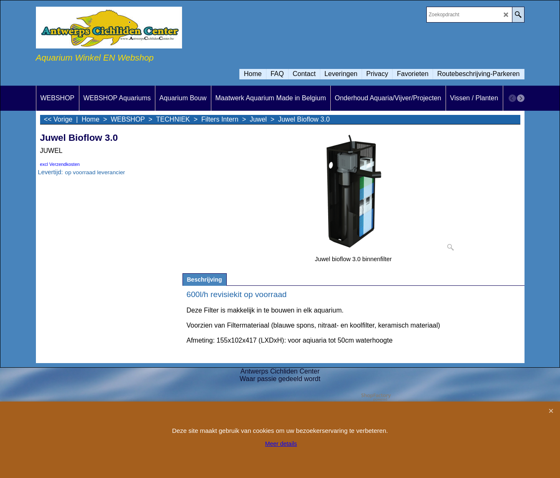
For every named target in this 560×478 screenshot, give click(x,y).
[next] (521, 98)
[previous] (512, 98)
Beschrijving (204, 279)
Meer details (281, 443)
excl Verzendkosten (60, 164)
